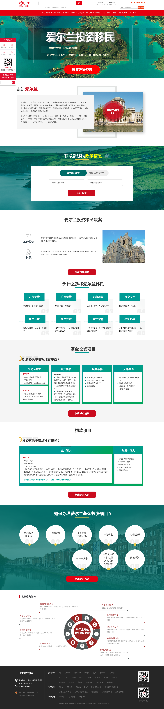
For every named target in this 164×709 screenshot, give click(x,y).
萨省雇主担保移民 (111, 687)
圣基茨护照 (119, 692)
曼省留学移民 (96, 687)
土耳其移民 (90, 13)
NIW (86, 687)
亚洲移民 (74, 13)
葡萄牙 (80, 682)
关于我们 (62, 697)
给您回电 (141, 7)
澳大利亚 (77, 673)
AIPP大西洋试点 (65, 692)
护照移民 (81, 13)
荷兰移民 (63, 8)
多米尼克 (99, 682)
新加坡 (102, 673)
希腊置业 (94, 692)
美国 (60, 673)
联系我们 (72, 697)
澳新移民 (66, 13)
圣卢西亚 (89, 682)
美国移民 (47, 8)
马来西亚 (112, 673)
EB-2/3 (78, 687)
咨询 (13, 82)
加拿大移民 (55, 8)
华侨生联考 (117, 13)
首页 (43, 13)
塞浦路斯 (62, 682)
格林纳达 (110, 682)
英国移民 (125, 13)
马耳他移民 (107, 13)
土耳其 (106, 677)
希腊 (74, 677)
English (82, 697)
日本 (67, 677)
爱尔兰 (81, 677)
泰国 (89, 677)
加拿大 (67, 673)
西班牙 (97, 677)
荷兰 (60, 677)
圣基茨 (71, 682)
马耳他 (114, 677)
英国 (94, 673)
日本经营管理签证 (81, 692)
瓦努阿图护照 (107, 692)
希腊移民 (98, 13)
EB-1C (69, 687)
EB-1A (61, 687)
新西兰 (86, 673)
